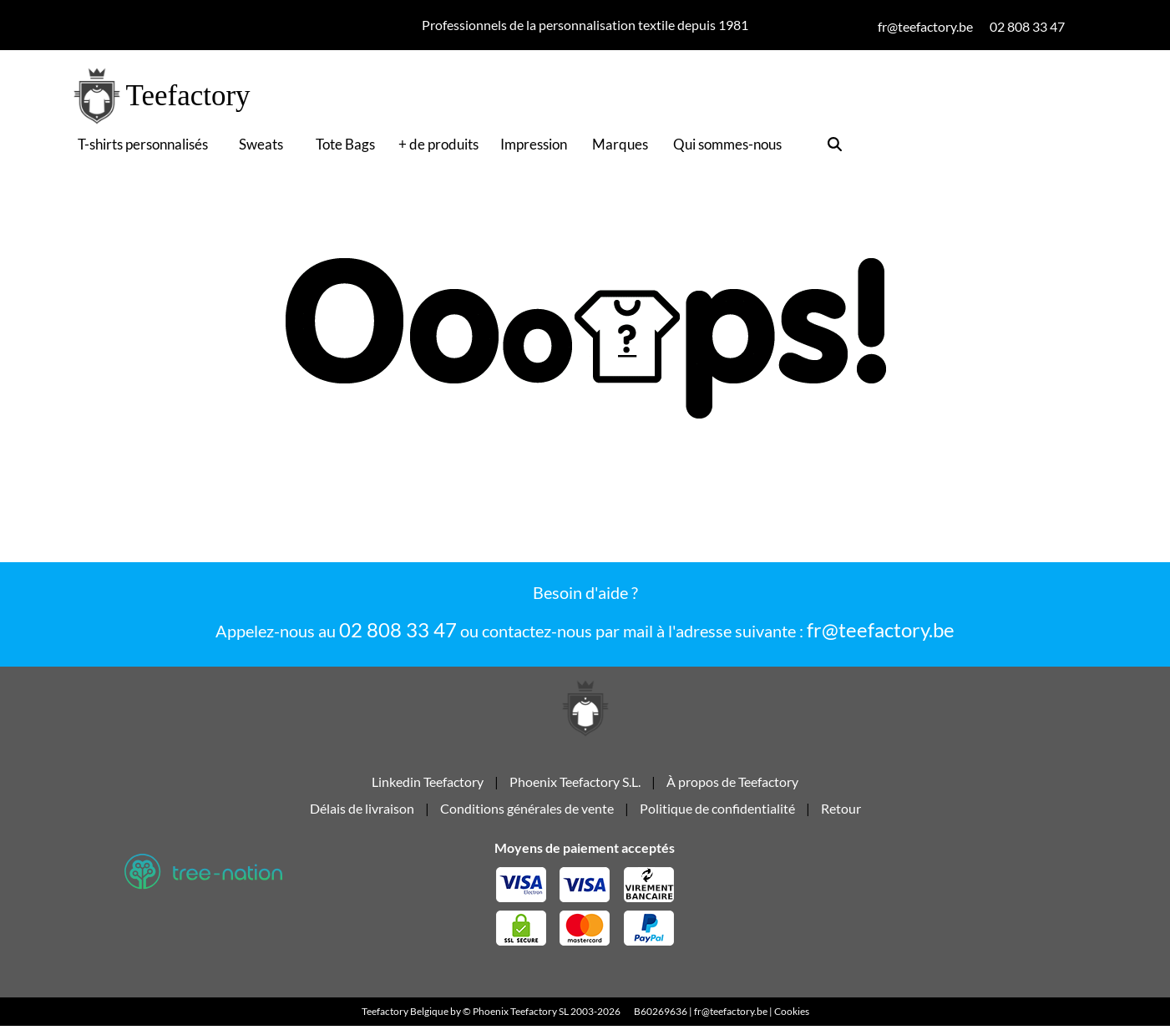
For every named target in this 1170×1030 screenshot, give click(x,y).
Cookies (791, 1015)
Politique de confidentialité (717, 811)
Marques (620, 144)
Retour (841, 811)
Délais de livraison (362, 811)
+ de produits (438, 144)
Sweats (261, 144)
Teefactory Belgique (405, 1015)
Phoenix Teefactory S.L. (575, 784)
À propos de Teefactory (732, 784)
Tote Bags (345, 144)
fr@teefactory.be (881, 629)
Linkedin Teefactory (429, 784)
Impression (533, 144)
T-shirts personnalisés (143, 144)
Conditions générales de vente (527, 811)
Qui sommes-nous (727, 144)
